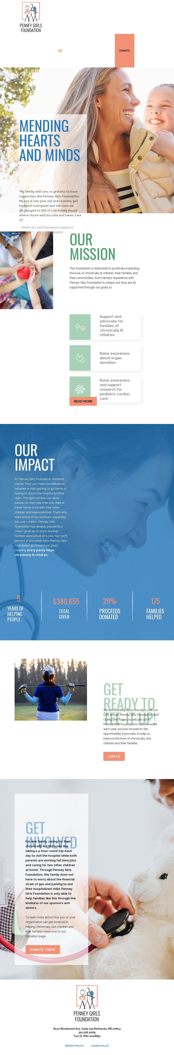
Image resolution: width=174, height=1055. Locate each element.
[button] (60, 51)
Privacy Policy (74, 1046)
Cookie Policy (100, 1046)
